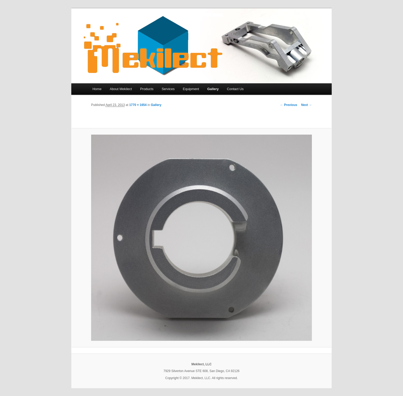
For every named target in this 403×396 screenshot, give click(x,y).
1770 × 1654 (138, 105)
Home (97, 89)
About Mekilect (121, 89)
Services (168, 89)
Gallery (213, 89)
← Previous (288, 105)
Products (146, 89)
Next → (306, 105)
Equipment (191, 89)
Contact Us (235, 89)
